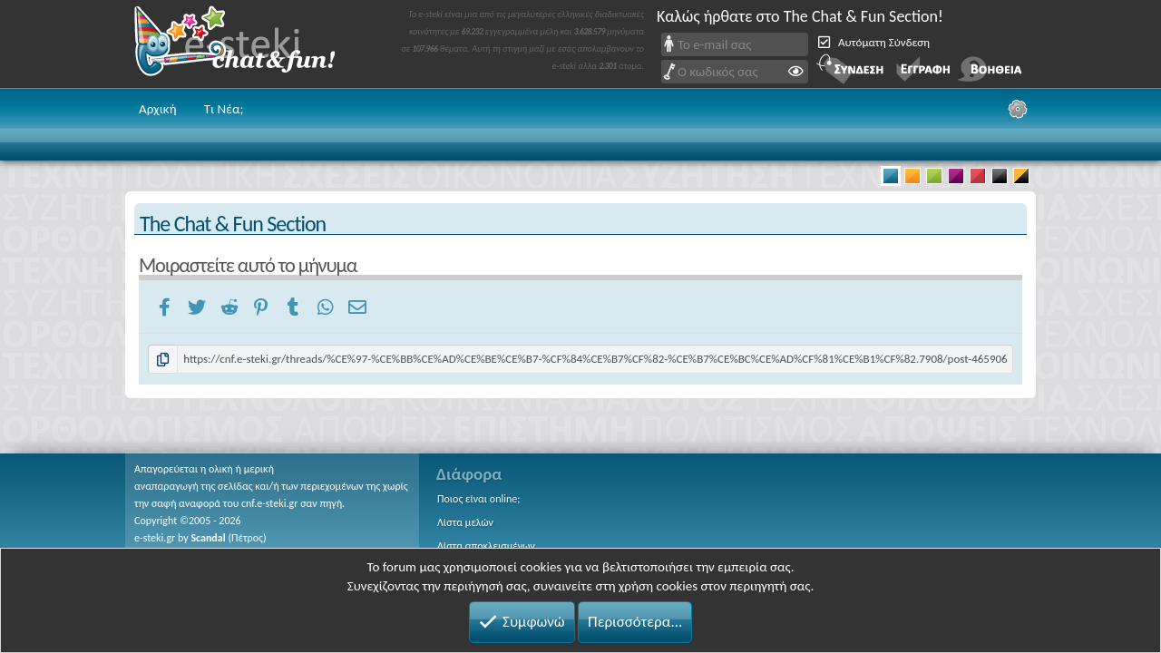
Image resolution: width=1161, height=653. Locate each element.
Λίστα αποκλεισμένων (486, 546)
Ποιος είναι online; (478, 498)
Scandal (207, 537)
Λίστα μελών (465, 522)
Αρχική (158, 109)
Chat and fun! (247, 44)
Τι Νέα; (224, 109)
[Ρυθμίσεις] (1018, 109)
